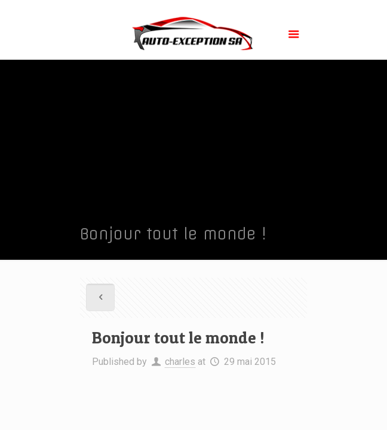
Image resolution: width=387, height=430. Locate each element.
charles (180, 361)
